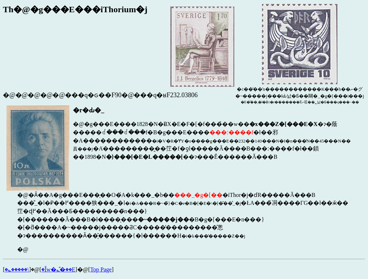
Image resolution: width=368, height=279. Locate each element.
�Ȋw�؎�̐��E (58, 269)
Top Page (101, 269)
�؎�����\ (17, 269)
